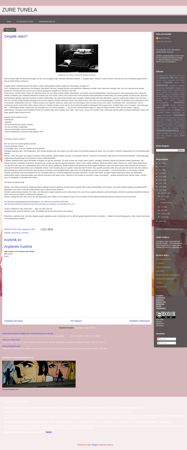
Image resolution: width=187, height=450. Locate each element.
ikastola (158, 105)
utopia (170, 133)
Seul (175, 124)
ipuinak (165, 105)
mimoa (166, 117)
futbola (176, 96)
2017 (174, 75)
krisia (172, 110)
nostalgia (168, 120)
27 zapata (160, 263)
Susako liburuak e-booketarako (168, 275)
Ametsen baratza (161, 80)
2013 (157, 75)
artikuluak (162, 85)
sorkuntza (181, 124)
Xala (162, 135)
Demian (175, 92)
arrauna (177, 82)
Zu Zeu (159, 283)
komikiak (182, 107)
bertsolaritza (160, 88)
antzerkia (159, 82)
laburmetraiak (176, 112)
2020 (161, 163)
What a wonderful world (11, 346)
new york (160, 120)
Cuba (170, 92)
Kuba (183, 110)
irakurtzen (160, 107)
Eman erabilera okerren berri (170, 229)
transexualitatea (180, 126)
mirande (171, 117)
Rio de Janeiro (167, 122)
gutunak (158, 98)
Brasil (183, 90)
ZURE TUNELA (19, 10)
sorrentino (159, 126)
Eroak (162, 199)
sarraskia (170, 124)
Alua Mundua (161, 287)
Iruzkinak (162, 343)
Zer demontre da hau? (25, 22)
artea (183, 82)
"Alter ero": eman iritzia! (11, 340)
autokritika (182, 85)
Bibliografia (170, 88)
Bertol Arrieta (164, 38)
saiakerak (177, 122)
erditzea (167, 94)
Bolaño (170, 90)
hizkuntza (181, 100)
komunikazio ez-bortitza (163, 110)
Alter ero (174, 78)
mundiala (177, 117)
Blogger (95, 445)
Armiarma (160, 271)
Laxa (183, 112)
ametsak (182, 78)
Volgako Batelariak (163, 267)
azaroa (164, 196)
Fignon (171, 96)
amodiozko (171, 80)
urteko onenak (162, 133)
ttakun (158, 128)
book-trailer (176, 90)
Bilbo (183, 88)
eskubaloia (175, 94)
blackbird (165, 90)
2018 (178, 75)
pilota (174, 120)
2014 (162, 76)
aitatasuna (164, 78)
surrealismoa (169, 126)
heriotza (165, 98)
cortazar (164, 92)
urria (163, 207)
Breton (158, 92)
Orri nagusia (76, 321)
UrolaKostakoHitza (167, 130)
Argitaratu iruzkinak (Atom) (85, 328)
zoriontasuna (160, 138)
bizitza (158, 90)
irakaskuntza (181, 105)
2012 (161, 187)
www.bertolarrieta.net (47, 22)
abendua (164, 193)
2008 (161, 221)
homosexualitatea (162, 102)
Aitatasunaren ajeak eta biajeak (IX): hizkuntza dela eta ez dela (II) (27, 333)
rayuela (158, 122)
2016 (170, 75)
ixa (169, 107)
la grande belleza (163, 112)
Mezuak (162, 339)
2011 (161, 190)
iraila (163, 210)
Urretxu (182, 131)
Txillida (183, 128)
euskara (164, 96)
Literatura (25, 233)
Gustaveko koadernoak (165, 279)
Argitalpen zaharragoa (139, 321)
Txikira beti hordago (170, 128)
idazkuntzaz (15, 233)
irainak (173, 105)
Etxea (9, 22)
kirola (175, 108)
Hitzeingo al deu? (165, 100)
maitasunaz (160, 117)
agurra (183, 75)
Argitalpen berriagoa (13, 321)
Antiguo (182, 80)
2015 (166, 75)
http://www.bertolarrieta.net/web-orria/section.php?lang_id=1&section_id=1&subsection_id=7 (39, 204)
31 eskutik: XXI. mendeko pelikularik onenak (168, 50)
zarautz (175, 135)
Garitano (182, 96)
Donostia (182, 92)
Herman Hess (175, 98)
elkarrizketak (160, 94)
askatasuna (173, 85)
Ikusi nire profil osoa (163, 42)
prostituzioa (181, 120)
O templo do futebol (163, 259)
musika (182, 117)
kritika (178, 110)
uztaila (163, 217)
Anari (177, 80)
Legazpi (159, 115)
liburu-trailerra (167, 115)
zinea (182, 135)
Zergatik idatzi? (166, 203)
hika (183, 98)
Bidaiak (178, 88)
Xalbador (169, 135)
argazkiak (168, 82)
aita (157, 78)
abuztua (164, 214)
